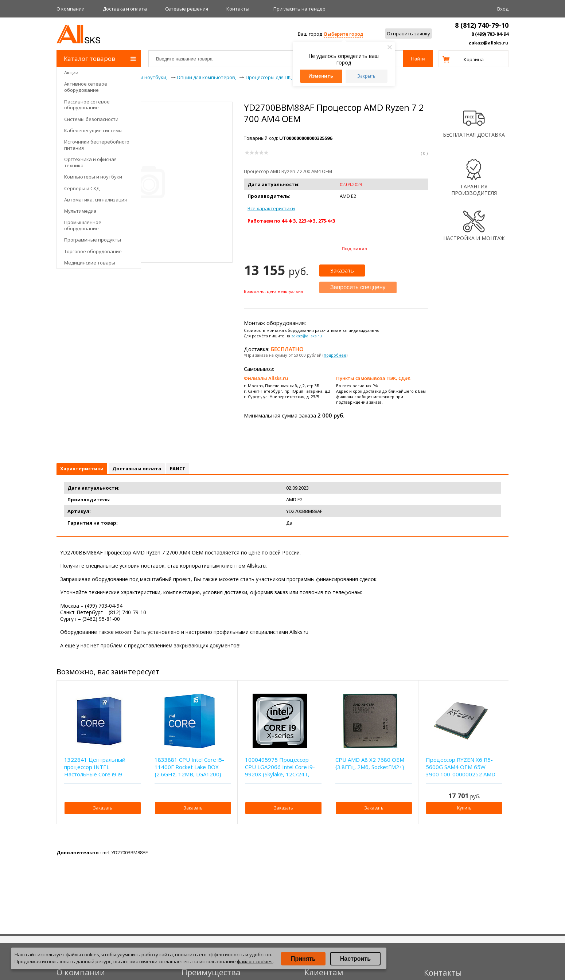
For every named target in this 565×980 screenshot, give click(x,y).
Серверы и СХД (82, 188)
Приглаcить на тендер (299, 8)
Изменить (320, 76)
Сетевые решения (186, 8)
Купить (464, 808)
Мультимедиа (80, 211)
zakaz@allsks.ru (488, 42)
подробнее (335, 355)
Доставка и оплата (125, 8)
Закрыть (366, 76)
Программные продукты (92, 239)
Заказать (342, 270)
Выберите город (343, 34)
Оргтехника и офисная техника (90, 162)
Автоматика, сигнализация (95, 199)
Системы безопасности (91, 119)
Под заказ (354, 248)
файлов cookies (255, 961)
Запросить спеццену (358, 287)
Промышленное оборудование (82, 225)
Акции (71, 72)
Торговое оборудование (93, 251)
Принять (303, 959)
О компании (70, 8)
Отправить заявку (408, 33)
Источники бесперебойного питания (96, 144)
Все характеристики (271, 208)
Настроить (355, 959)
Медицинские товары (89, 262)
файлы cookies (82, 954)
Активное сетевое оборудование (85, 87)
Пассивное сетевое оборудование (87, 104)
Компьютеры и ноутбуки (93, 176)
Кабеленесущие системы (93, 130)
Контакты (237, 8)
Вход (502, 8)
